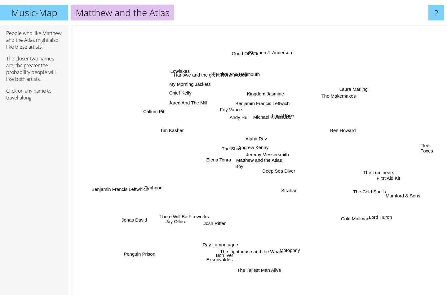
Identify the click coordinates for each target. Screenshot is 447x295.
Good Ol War (245, 60)
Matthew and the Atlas (259, 160)
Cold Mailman (345, 213)
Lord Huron (379, 218)
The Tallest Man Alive (258, 268)
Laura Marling (347, 87)
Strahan (286, 189)
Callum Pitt (161, 114)
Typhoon (160, 184)
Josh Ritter (215, 222)
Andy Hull (235, 115)
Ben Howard (347, 123)
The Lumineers (389, 166)
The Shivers (233, 149)
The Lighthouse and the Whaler (250, 245)
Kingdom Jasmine (273, 104)
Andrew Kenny (257, 145)
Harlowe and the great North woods (214, 81)
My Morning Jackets (191, 87)
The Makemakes (330, 101)
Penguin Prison (131, 257)
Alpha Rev (257, 135)
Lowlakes (183, 73)
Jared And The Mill (189, 105)
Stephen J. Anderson (271, 61)
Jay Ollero (183, 215)
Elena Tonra (212, 160)
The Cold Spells (358, 188)
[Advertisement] (34, 200)
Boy (239, 169)
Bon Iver (213, 263)
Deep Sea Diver (281, 174)
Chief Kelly (187, 99)
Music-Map (34, 12)
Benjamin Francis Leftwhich (117, 188)
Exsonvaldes (223, 251)
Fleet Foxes (426, 142)
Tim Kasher (176, 129)
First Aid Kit (385, 178)
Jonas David (136, 218)
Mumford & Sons (408, 200)
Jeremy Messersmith (270, 153)
